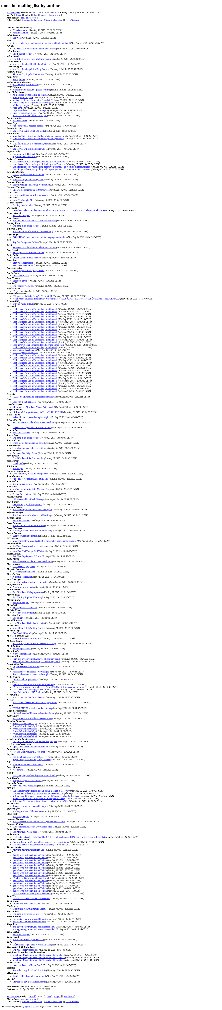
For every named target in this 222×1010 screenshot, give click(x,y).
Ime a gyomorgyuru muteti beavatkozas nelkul (34, 927)
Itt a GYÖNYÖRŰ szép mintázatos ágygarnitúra (35, 702)
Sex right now (19, 79)
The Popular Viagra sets (23, 286)
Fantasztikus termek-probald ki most (29, 919)
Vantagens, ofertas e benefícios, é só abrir (32, 100)
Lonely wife (18, 463)
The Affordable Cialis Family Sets (28, 623)
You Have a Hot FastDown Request (29, 697)
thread (18, 15)
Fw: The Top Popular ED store (27, 597)
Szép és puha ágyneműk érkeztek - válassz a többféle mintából (41, 43)
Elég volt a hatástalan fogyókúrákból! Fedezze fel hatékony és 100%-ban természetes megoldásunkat (59, 837)
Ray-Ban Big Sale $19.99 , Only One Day (32, 759)
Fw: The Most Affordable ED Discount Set (32, 718)
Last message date (15, 986)
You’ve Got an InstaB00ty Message (29, 489)
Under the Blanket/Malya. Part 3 (27, 965)
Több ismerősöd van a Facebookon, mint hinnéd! (35, 309)
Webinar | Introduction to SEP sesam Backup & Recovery (39, 798)
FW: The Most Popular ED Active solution (32, 561)
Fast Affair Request (21, 215)
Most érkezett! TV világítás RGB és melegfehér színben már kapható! (44, 541)
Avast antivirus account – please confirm (31, 89)
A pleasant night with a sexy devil (28, 179)
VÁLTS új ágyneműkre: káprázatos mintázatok (34, 397)
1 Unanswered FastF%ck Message (28, 499)
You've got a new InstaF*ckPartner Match (32, 530)
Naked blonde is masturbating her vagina (31, 417)
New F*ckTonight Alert (23, 200)
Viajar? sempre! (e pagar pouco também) (31, 102)
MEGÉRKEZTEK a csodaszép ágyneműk (32, 143)
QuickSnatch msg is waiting (25, 679)
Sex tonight (18, 468)
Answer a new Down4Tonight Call (28, 850)
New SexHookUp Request (25, 785)
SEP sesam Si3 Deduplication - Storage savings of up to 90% (40, 801)
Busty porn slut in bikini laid (26, 536)
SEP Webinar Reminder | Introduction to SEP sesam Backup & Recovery (46, 796)
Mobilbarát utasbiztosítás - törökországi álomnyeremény (38, 136)
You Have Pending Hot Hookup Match (30, 64)
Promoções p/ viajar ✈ (23, 97)
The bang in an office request (26, 226)
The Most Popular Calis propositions (29, 448)
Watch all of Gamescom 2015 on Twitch (31, 878)
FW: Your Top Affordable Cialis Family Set (32, 509)
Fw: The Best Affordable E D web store (31, 582)
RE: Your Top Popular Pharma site (28, 74)
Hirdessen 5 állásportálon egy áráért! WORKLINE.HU (38, 412)
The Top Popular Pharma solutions (28, 174)
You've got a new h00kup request (28, 811)
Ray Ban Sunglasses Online (25, 242)
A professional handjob (23, 654)
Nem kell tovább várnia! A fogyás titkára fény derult (36, 659)
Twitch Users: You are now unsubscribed (31, 898)
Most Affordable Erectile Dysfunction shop (32, 826)
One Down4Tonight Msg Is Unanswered (31, 190)
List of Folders (72, 20)
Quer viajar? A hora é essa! (25, 113)
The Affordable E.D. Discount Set (28, 458)
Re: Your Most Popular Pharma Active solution (34, 422)
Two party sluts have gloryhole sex (28, 270)
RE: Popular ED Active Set (25, 607)
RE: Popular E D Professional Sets (28, 252)
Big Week (17, 38)
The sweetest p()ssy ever (24, 566)
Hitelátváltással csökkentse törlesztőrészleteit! (34, 713)
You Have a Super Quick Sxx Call (28, 131)
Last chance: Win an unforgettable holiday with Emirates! (39, 161)
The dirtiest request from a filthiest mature (32, 59)
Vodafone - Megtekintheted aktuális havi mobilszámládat (39, 955)
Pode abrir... (18, 108)
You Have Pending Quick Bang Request (31, 69)
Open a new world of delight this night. (31, 746)
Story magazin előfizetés (24, 571)
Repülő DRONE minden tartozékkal (29, 976)
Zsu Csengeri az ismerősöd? (25, 352)
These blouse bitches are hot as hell (29, 443)
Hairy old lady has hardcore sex (27, 780)
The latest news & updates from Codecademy (33, 844)
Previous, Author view (32, 20)
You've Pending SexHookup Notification (31, 185)
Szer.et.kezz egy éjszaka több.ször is (29, 970)
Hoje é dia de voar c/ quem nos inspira (30, 110)
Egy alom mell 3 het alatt (24, 154)
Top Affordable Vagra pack (25, 832)
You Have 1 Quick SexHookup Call (29, 149)
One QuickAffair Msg (23, 633)
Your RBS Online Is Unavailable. (28, 764)
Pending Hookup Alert (23, 205)
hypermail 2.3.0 (31, 1006)
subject (44, 15)
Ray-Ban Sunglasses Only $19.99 (28, 757)
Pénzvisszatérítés (20, 30)
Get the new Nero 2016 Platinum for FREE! (33, 684)
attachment (55, 15)
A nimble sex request (22, 577)
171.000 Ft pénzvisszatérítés (26, 950)
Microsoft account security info (27, 638)
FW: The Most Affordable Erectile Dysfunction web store (39, 821)
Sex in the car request (22, 54)
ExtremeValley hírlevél (23, 304)
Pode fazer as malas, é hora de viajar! (30, 115)
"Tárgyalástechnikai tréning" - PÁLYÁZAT (32, 296)
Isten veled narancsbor (23, 263)
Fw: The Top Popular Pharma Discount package (34, 643)
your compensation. (22, 648)
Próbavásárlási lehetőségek (25, 723)
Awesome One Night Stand (25, 453)
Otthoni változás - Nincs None (26, 903)
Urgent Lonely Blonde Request (27, 257)
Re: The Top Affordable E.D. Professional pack (34, 220)
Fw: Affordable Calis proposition (28, 592)
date (36, 15)
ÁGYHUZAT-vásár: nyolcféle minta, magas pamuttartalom (40, 237)
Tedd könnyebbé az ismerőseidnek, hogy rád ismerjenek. (38, 345)
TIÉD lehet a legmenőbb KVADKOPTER (32, 427)
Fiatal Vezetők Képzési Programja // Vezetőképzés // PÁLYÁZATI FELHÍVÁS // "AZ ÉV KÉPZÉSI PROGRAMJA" (66, 298)
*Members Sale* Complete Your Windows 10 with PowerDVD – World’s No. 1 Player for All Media (59, 210)
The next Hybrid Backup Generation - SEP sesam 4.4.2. (38, 793)
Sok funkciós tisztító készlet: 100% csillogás (33, 231)
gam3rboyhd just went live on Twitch (30, 855)
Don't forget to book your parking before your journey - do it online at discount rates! (51, 167)
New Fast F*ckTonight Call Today (28, 551)
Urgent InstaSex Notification (26, 666)
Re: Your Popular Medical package (29, 126)
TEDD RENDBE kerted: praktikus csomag (32, 708)
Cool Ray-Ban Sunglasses (24, 402)
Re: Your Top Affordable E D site (28, 546)
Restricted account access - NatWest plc (31, 674)
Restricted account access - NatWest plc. (31, 671)
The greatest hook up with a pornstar (29, 195)
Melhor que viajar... (22, 105)
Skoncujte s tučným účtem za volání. (29, 909)
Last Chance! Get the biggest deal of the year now (35, 689)
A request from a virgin (23, 587)
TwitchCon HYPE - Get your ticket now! (32, 893)
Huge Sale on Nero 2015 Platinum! (29, 692)
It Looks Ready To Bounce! (25, 84)
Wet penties (18, 291)
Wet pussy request (21, 816)
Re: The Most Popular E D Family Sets (30, 479)
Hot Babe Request (21, 602)
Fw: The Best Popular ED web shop (29, 752)
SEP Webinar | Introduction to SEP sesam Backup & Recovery (41, 791)
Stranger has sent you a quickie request (30, 806)
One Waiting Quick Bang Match (27, 504)
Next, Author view (53, 20)
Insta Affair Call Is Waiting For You (29, 628)
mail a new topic (28, 18)
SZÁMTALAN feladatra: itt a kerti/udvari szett (34, 48)
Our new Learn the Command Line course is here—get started (41, 842)
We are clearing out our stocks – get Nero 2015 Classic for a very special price (48, 687)
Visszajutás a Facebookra (24, 350)
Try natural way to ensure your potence (30, 473)
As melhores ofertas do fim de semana (30, 95)
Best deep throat (20, 120)
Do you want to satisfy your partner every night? (35, 741)
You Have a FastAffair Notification (29, 525)
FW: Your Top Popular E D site (27, 556)
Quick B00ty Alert (21, 275)
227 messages (13, 12)
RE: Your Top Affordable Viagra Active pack (33, 407)
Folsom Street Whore (22, 494)
